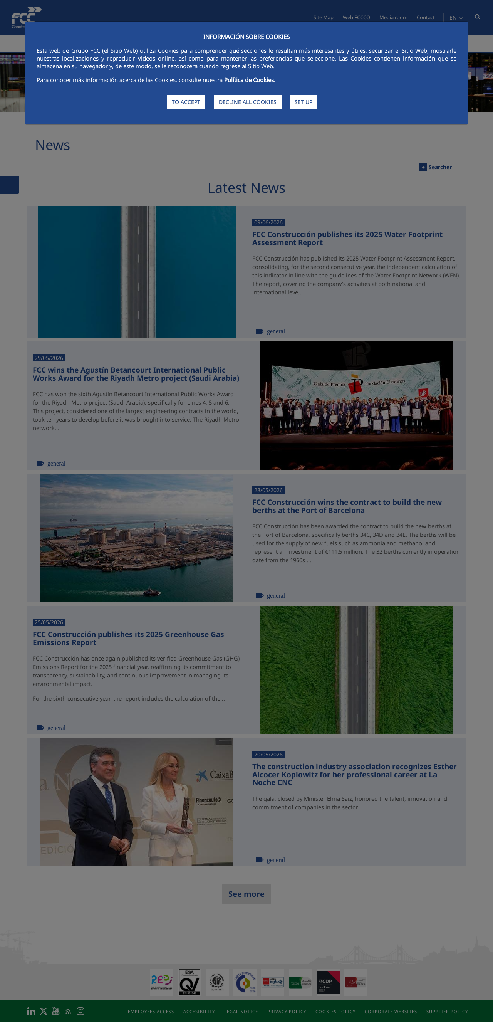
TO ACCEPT (186, 102)
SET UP (303, 102)
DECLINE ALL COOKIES (248, 102)
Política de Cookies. (249, 80)
